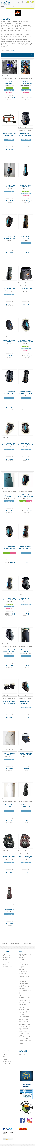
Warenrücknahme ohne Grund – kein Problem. (24, 1021)
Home (2, 50)
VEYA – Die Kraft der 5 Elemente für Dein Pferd (25, 1033)
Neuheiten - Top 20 (24, 968)
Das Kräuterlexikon (24, 1009)
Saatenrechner (23, 975)
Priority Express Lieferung (23, 984)
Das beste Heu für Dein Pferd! (24, 987)
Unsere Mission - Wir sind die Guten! (25, 1037)
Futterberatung (23, 964)
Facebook (5, 1053)
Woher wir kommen (24, 1025)
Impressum (6, 957)
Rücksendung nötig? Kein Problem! (25, 1011)
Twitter (5, 1054)
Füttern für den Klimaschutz (23, 1006)
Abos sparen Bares (24, 1000)
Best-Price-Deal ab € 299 (25, 962)
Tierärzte (21, 959)
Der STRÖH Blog (7, 966)
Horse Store (6, 1063)
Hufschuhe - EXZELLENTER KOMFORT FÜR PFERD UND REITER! (25, 996)
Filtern (17, 55)
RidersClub (22, 956)
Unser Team (6, 1058)
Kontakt (5, 959)
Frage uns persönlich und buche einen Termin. (25, 1041)
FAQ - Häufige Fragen (25, 954)
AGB (4, 954)
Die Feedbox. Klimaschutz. (22, 980)
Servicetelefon (23, 971)
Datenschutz (6, 956)
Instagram (6, 1056)
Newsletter (6, 961)
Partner (5, 1059)
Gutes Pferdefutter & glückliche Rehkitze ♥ (25, 991)
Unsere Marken (7, 963)
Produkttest (22, 969)
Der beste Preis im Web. (24, 977)
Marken (7, 50)
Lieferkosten (22, 966)
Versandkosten (25, 943)
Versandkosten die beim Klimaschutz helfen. (24, 1028)
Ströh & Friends (7, 1061)
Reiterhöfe (22, 957)
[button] (23, 2)
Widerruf (5, 964)
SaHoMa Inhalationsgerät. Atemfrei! (24, 1016)
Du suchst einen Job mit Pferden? (24, 1003)
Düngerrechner (23, 973)
